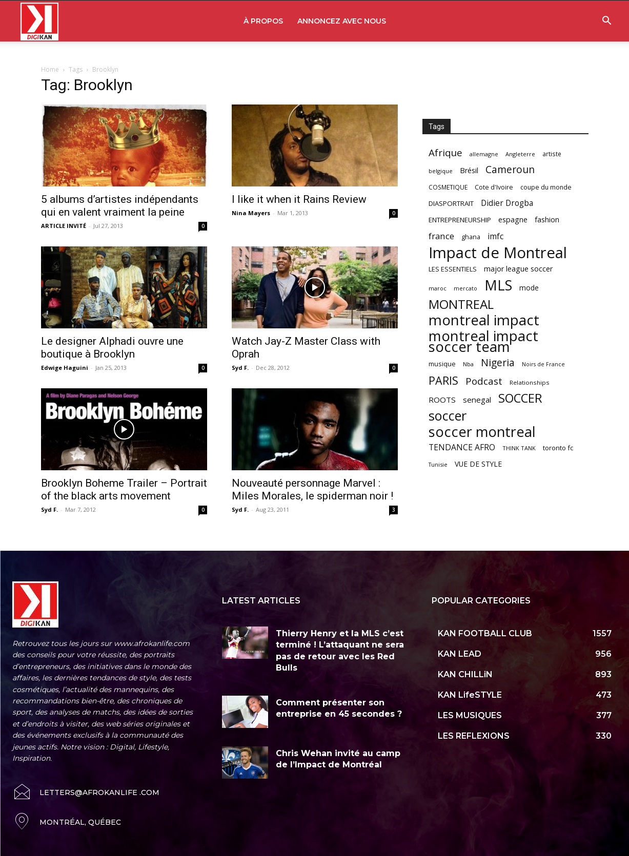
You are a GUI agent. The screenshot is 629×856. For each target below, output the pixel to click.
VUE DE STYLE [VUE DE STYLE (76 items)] (478, 464)
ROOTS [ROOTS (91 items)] (442, 399)
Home (50, 69)
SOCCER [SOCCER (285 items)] (520, 398)
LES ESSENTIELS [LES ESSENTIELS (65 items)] (453, 269)
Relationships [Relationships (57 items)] (530, 382)
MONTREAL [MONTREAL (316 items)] (461, 304)
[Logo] (39, 21)
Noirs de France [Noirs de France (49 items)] (543, 364)
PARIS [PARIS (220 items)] (443, 380)
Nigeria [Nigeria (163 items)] (498, 362)
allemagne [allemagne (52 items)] (484, 154)
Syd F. (240, 367)
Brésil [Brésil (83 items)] (469, 170)
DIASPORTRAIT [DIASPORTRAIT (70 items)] (451, 203)
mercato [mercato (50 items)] (465, 288)
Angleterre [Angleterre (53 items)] (520, 154)
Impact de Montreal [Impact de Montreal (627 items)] (498, 252)
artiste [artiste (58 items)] (551, 154)
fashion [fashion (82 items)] (547, 219)
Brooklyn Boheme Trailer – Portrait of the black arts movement (124, 489)
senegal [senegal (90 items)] (477, 399)
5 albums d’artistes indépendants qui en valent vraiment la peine (119, 205)
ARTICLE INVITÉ (63, 225)
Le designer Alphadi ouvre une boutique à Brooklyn (112, 347)
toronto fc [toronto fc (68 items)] (558, 447)
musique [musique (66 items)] (442, 363)
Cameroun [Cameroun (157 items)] (510, 169)
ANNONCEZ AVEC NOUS (341, 21)
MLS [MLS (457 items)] (498, 285)
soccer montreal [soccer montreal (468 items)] (482, 431)
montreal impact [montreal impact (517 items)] (484, 320)
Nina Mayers (251, 213)
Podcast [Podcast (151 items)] (483, 381)
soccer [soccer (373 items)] (447, 415)
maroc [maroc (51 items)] (438, 288)
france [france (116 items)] (441, 236)
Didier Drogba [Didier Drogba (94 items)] (507, 203)
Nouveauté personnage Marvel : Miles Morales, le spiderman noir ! (312, 489)
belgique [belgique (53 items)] (441, 171)
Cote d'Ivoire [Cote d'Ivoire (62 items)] (494, 187)
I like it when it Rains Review (299, 199)
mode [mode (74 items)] (529, 288)
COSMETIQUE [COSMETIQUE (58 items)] (448, 187)
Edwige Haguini (64, 367)
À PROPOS (263, 21)
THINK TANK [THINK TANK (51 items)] (519, 448)
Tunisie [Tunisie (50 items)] (438, 464)
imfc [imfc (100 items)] (495, 236)
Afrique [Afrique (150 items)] (445, 153)
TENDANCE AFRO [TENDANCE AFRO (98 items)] (462, 447)
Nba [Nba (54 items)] (468, 364)
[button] (606, 22)
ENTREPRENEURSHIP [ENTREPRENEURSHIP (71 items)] (460, 219)
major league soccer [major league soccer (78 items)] (518, 269)
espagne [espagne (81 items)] (512, 219)
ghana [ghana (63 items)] (470, 237)
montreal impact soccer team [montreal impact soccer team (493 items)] (483, 341)
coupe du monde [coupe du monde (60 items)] (546, 187)
